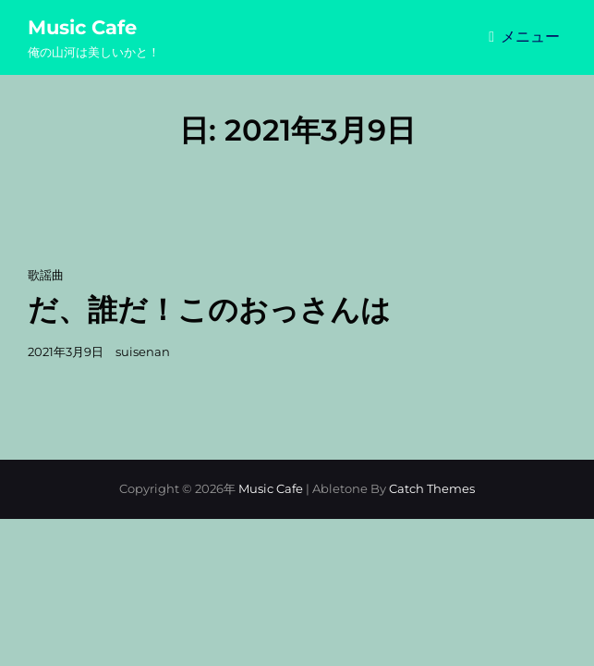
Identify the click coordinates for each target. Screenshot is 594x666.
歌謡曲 (46, 274)
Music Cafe (82, 27)
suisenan (142, 351)
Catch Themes (432, 488)
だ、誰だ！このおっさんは (209, 309)
